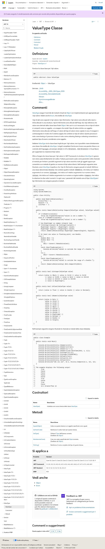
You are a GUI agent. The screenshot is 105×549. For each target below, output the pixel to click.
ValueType (35, 113)
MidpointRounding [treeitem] (9, 104)
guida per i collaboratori (49, 509)
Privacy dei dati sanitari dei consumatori (13, 548)
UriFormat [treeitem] (7, 444)
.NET (40, 21)
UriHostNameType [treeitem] (9, 451)
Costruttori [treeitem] (8, 510)
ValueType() (36, 406)
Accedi (101, 2)
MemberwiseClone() (39, 439)
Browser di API (49, 21)
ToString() (36, 445)
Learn (34, 21)
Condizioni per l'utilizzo (36, 548)
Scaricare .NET (97, 8)
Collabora (67, 545)
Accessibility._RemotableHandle (49, 94)
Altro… (41, 102)
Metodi (36, 45)
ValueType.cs (41, 63)
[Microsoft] (3, 2)
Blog (59, 545)
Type (57, 433)
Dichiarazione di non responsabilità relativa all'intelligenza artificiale (21, 545)
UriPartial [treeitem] (6, 461)
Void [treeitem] (5, 521)
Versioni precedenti (49, 545)
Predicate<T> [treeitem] (8, 204)
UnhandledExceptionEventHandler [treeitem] (14, 426)
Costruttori (37, 42)
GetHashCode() (37, 430)
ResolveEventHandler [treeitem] (10, 236)
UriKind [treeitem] (6, 454)
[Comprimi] (24, 20)
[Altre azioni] (98, 21)
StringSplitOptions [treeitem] (9, 297)
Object (43, 83)
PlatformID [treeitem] (7, 197)
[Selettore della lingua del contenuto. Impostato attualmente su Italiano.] (6, 540)
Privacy (74, 545)
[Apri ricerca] (96, 2)
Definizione (37, 37)
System (45, 59)
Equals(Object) (37, 426)
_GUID (41, 88)
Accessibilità (49, 548)
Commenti (37, 40)
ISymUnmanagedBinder (47, 99)
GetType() (36, 433)
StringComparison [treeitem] (9, 290)
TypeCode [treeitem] (7, 383)
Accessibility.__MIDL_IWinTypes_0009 (51, 91)
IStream (41, 97)
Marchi (58, 548)
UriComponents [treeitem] (8, 436)
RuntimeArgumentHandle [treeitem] (11, 240)
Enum (52, 116)
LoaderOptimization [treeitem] (10, 54)
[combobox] (13, 24)
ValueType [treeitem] (8, 507)
